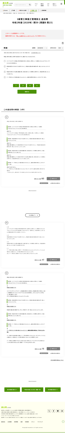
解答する (27, 92)
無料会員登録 (44, 4)
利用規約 (27, 422)
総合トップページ (54, 4)
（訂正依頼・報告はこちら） (36, 52)
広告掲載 (10, 422)
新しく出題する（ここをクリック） (26, 36)
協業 (22, 422)
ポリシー (33, 422)
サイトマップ (40, 422)
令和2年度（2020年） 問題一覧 (32, 390)
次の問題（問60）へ (53, 390)
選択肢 (33, 48)
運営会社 (3, 422)
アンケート (39, 4)
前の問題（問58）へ (12, 390)
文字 (53, 48)
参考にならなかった (44, 183)
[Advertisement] (32, 201)
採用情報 (16, 422)
